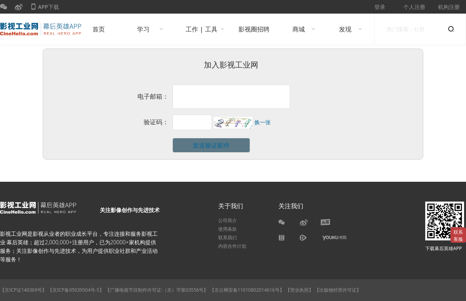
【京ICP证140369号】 (23, 290)
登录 (379, 6)
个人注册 (414, 6)
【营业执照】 (299, 290)
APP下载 (44, 8)
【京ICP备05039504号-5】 (76, 290)
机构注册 (449, 6)
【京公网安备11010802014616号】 (247, 290)
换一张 (262, 122)
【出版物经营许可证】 (338, 290)
